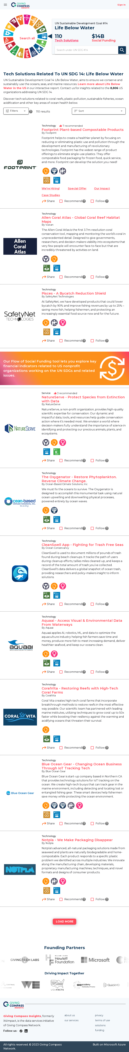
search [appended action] (122, 52)
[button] (16, 116)
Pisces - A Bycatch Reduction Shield (74, 298)
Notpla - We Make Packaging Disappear (77, 844)
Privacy (99, 1015)
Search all (27, 38)
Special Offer (77, 193)
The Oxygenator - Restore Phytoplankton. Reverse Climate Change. (79, 483)
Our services (71, 1020)
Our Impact (102, 193)
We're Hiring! (51, 193)
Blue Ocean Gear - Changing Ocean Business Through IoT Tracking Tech (82, 771)
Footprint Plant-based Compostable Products (83, 134)
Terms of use (102, 1020)
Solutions (100, 1025)
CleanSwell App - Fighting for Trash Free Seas (82, 549)
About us (69, 1015)
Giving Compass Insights (22, 1016)
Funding (99, 1030)
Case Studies (51, 199)
